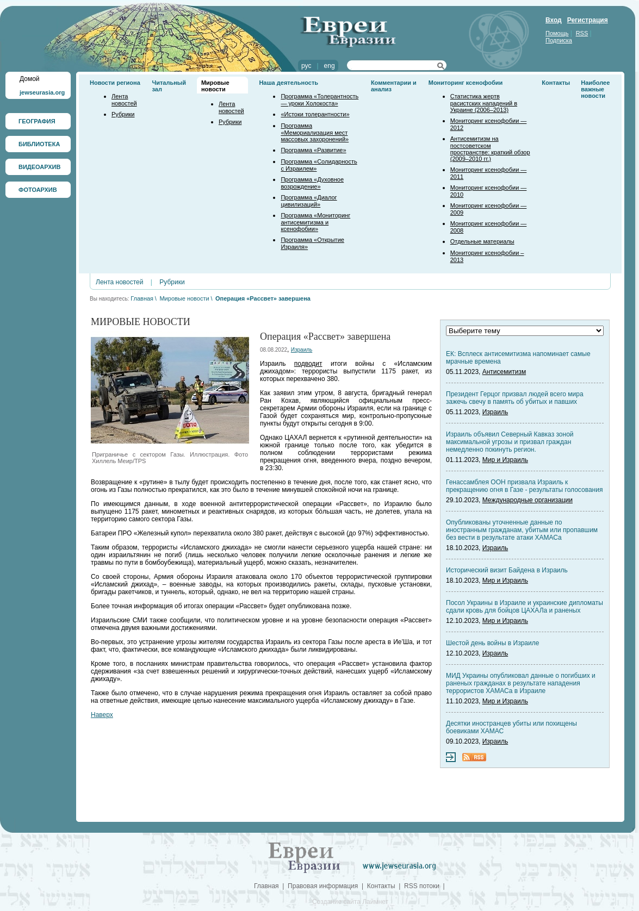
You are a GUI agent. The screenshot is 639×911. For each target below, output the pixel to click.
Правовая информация (323, 886)
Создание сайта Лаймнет (350, 902)
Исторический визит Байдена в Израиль (507, 570)
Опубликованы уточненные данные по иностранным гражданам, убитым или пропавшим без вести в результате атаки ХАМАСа (522, 530)
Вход (553, 20)
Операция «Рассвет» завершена (263, 298)
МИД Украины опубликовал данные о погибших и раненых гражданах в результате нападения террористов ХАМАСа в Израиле (520, 683)
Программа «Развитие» (313, 150)
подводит (308, 363)
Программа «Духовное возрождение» (312, 183)
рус (306, 66)
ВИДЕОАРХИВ (39, 167)
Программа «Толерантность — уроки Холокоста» (319, 100)
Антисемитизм (504, 372)
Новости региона (115, 82)
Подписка (558, 40)
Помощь (557, 33)
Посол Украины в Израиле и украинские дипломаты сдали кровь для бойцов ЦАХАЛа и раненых (524, 606)
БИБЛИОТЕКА (39, 144)
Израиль (302, 350)
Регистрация (587, 20)
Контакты (556, 82)
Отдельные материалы (482, 241)
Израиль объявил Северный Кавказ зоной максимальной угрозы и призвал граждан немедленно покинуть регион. (510, 441)
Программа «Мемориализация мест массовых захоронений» (315, 132)
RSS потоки (421, 886)
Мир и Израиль (505, 460)
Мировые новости (215, 85)
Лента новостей (124, 100)
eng (329, 66)
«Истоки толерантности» (315, 114)
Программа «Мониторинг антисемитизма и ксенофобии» (315, 222)
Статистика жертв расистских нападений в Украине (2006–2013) (483, 103)
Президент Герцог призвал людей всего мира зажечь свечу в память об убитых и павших (515, 397)
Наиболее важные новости (595, 89)
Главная (142, 298)
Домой (30, 79)
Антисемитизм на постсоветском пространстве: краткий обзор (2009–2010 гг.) (490, 148)
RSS (582, 33)
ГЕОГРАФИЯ (36, 121)
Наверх (102, 715)
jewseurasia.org (42, 92)
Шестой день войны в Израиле (492, 643)
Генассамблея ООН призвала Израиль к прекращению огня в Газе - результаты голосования (524, 486)
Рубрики (122, 114)
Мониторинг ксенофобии (466, 82)
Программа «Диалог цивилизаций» (309, 201)
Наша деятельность (288, 82)
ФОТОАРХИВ (37, 189)
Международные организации (527, 500)
